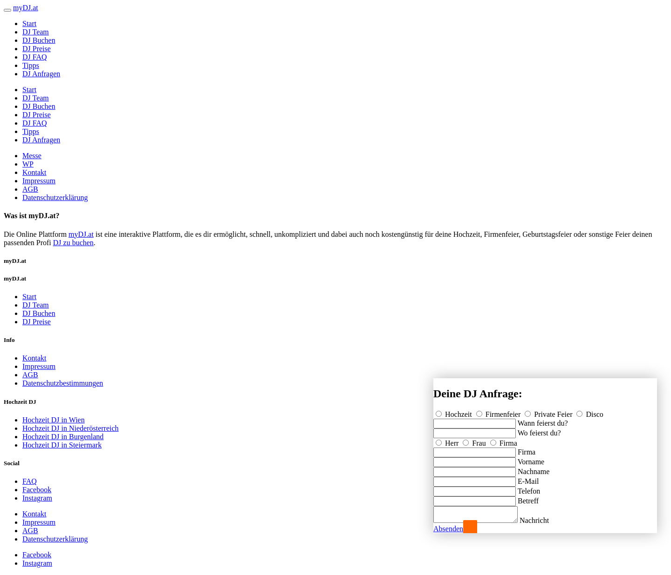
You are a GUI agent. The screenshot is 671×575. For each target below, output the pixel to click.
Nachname (533, 469)
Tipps (30, 65)
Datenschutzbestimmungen (62, 383)
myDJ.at (81, 234)
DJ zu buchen (73, 243)
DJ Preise (36, 49)
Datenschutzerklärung (55, 197)
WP (28, 164)
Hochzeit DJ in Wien (53, 420)
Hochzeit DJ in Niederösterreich (70, 428)
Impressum (38, 181)
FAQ (29, 481)
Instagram (37, 498)
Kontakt (34, 172)
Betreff (528, 498)
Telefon (529, 488)
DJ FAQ (34, 57)
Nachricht (543, 520)
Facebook (36, 490)
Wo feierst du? (539, 430)
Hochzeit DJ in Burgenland (62, 437)
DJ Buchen (38, 40)
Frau (475, 440)
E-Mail (528, 478)
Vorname (531, 459)
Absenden (448, 529)
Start (29, 23)
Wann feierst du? (543, 420)
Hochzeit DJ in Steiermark (62, 445)
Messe (31, 156)
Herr (448, 440)
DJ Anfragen (41, 74)
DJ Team (35, 32)
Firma (503, 440)
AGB (30, 189)
